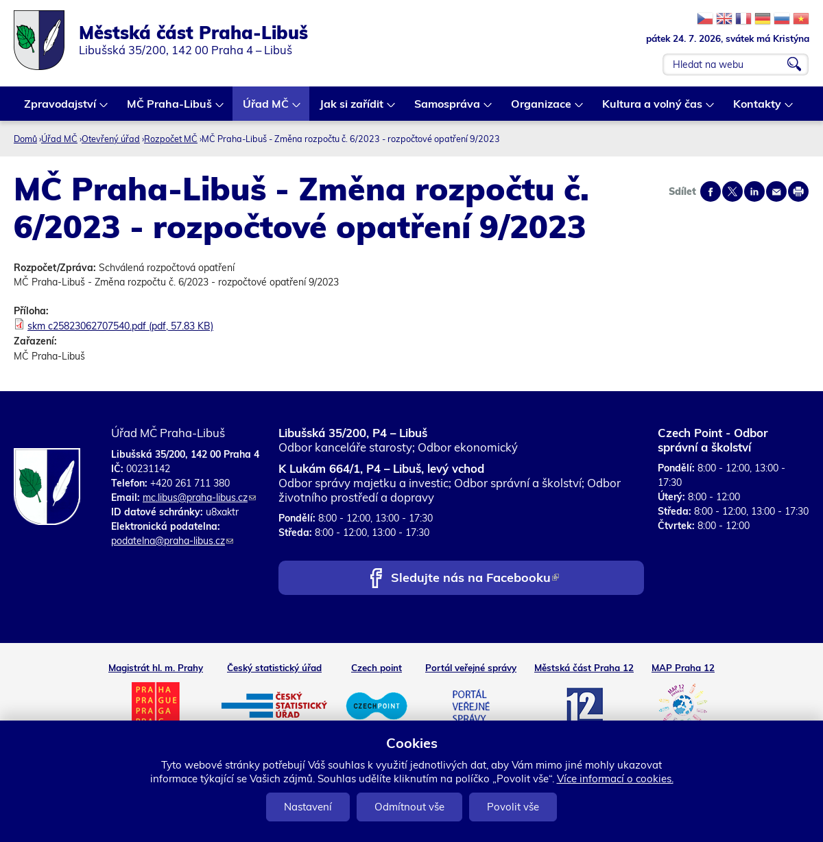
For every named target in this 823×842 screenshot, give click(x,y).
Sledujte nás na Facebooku (475, 579)
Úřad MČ (266, 109)
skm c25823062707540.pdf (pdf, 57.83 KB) (120, 326)
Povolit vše (513, 806)
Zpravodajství (61, 109)
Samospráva (448, 109)
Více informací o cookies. (615, 778)
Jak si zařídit (352, 109)
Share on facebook (710, 191)
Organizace (542, 109)
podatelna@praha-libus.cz (172, 541)
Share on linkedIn (754, 191)
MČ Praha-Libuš (170, 109)
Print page (798, 191)
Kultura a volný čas (653, 109)
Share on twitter (732, 191)
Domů (25, 138)
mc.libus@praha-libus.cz (199, 497)
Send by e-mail (776, 191)
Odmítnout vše (409, 806)
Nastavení (308, 806)
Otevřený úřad (111, 138)
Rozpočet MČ (171, 138)
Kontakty (758, 109)
